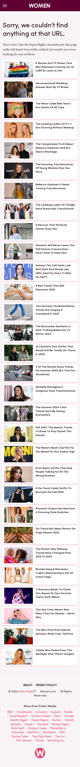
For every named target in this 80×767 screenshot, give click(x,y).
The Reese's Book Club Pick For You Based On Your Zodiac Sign (55, 449)
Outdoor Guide (37, 728)
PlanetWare (57, 728)
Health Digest (19, 720)
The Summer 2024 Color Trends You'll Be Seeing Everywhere (51, 411)
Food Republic (19, 716)
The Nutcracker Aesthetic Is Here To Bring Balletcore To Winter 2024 (53, 330)
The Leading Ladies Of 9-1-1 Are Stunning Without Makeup (55, 125)
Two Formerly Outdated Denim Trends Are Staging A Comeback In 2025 (55, 309)
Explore (56, 712)
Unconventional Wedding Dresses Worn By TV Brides (52, 85)
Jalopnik (16, 724)
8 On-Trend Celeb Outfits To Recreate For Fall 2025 (53, 490)
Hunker (56, 720)
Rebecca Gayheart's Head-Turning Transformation (53, 186)
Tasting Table (19, 736)
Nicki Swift (17, 728)
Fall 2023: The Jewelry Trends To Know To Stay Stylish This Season (54, 431)
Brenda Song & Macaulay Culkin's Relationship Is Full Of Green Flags (54, 572)
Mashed (42, 724)
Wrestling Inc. (55, 740)
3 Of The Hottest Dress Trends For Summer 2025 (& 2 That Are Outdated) (55, 370)
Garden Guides (40, 716)
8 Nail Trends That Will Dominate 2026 (50, 287)
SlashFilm (33, 732)
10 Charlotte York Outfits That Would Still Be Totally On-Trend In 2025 (55, 350)
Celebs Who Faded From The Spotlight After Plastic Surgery (55, 652)
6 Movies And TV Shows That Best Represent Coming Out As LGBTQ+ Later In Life (55, 66)
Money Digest (60, 724)
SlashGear (49, 732)
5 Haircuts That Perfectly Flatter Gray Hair (51, 226)
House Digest (39, 720)
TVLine (39, 740)
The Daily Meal (41, 736)
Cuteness (41, 712)
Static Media (26, 691)
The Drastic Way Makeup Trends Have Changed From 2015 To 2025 (53, 552)
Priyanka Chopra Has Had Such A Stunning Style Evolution (55, 510)
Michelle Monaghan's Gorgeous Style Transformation (56, 388)
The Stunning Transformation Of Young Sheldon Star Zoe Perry (54, 168)
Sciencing (17, 732)
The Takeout (23, 740)
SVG (62, 732)
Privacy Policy (46, 685)
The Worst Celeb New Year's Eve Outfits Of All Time (53, 105)
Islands (69, 720)
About (27, 685)
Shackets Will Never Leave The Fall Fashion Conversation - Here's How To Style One (55, 249)
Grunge (69, 716)
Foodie (68, 712)
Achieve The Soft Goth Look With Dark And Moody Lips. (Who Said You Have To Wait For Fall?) (53, 271)
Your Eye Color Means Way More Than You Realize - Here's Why (55, 613)
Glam (57, 716)
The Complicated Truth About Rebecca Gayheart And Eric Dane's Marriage (54, 147)
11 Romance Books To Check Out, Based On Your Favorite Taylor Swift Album (53, 593)
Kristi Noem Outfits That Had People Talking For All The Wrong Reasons (54, 471)
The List (60, 736)
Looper (29, 724)
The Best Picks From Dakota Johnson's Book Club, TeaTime (54, 631)
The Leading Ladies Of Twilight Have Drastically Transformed (55, 206)
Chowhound (24, 712)
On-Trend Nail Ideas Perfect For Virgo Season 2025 (56, 530)
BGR (10, 712)
